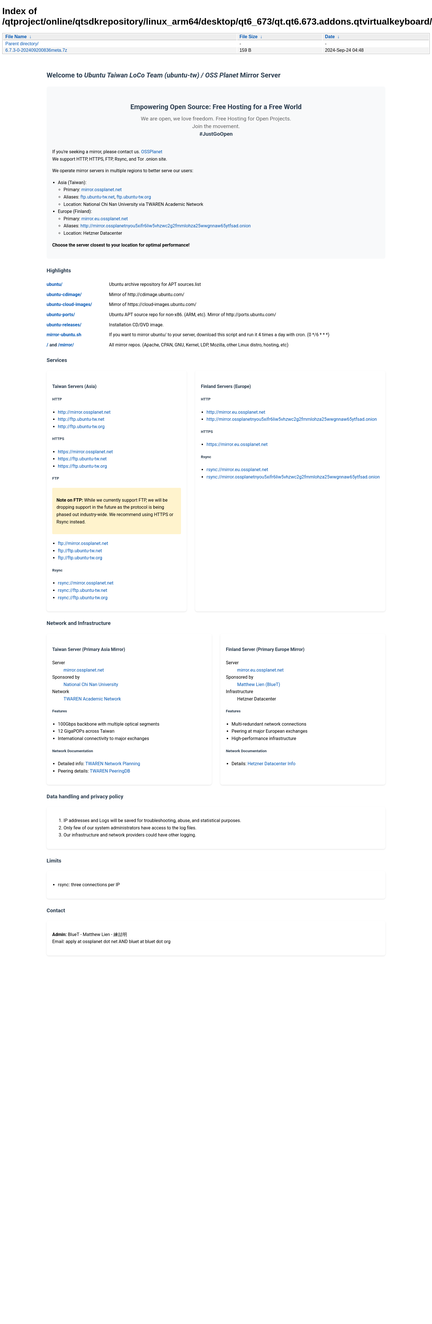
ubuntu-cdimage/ (64, 294)
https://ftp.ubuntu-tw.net (82, 459)
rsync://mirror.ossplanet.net (86, 583)
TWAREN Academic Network (92, 699)
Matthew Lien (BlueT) (258, 684)
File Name (16, 36)
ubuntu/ (54, 284)
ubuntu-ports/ (61, 314)
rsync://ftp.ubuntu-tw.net (82, 590)
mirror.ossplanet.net (101, 189)
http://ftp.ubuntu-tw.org (81, 426)
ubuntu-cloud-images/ (69, 304)
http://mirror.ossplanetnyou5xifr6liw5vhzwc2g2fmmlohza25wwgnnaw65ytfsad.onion (165, 225)
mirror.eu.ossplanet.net (104, 218)
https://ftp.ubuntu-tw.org (82, 466)
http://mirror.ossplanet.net (84, 412)
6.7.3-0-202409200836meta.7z (36, 50)
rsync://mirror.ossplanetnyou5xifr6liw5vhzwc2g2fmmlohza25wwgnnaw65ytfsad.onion (293, 477)
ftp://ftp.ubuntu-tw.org (80, 557)
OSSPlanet (151, 151)
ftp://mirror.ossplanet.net (83, 543)
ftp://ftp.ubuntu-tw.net (80, 550)
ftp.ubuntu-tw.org (134, 197)
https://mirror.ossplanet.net (85, 451)
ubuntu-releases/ (64, 324)
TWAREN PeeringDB (110, 771)
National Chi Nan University (91, 684)
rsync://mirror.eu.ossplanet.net (237, 469)
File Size (248, 36)
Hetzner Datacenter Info (272, 763)
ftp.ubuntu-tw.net (97, 197)
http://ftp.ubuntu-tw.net (81, 419)
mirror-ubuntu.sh (64, 334)
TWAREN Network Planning (112, 763)
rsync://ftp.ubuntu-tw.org (83, 597)
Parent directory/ (21, 43)
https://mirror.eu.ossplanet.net (236, 444)
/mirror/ (66, 345)
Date (330, 36)
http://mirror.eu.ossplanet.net (235, 412)
